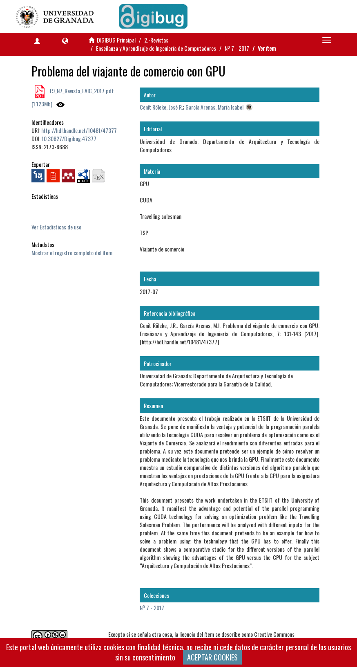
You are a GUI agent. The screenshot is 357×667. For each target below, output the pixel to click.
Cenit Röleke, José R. (161, 107)
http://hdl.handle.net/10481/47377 (79, 130)
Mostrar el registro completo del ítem (71, 252)
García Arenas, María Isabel (214, 107)
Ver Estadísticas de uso (56, 226)
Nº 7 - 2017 (237, 48)
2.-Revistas (156, 40)
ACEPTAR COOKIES (212, 657)
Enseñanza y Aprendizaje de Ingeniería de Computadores (156, 48)
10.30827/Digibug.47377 (69, 138)
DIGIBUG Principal (116, 40)
